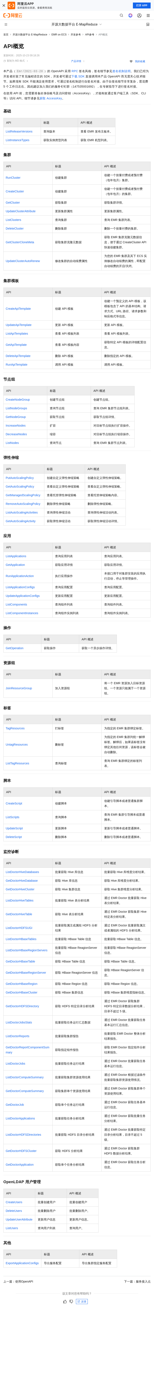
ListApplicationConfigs (20, 587)
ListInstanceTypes (17, 140)
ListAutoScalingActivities (22, 512)
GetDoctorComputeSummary (25, 1091)
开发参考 (76, 34)
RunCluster (13, 177)
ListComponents (16, 604)
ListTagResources (17, 763)
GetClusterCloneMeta (20, 242)
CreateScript (14, 803)
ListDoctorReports (17, 1036)
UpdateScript (14, 828)
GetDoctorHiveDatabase (22, 880)
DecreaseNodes (16, 434)
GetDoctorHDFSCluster (21, 1151)
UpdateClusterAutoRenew (23, 261)
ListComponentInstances (22, 613)
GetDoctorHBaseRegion (21, 983)
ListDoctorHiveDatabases (22, 872)
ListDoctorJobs (15, 1063)
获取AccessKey (51, 98)
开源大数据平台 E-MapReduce (30, 34)
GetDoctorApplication (20, 1164)
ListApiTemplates (17, 333)
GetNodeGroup (16, 417)
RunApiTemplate (16, 364)
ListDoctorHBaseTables (21, 939)
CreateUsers (14, 1202)
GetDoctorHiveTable (19, 914)
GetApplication (15, 564)
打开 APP (141, 5)
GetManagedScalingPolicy (23, 495)
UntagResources (17, 744)
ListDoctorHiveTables (20, 900)
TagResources (15, 728)
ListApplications (16, 556)
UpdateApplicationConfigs (23, 595)
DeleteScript (14, 837)
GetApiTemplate (16, 344)
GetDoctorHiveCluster (20, 889)
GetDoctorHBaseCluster (21, 992)
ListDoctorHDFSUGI (19, 928)
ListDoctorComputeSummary (25, 1077)
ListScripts (12, 817)
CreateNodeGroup (18, 399)
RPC (75, 71)
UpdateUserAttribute (19, 1219)
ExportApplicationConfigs (22, 1263)
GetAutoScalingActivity (21, 521)
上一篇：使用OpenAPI (18, 1281)
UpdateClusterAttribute (21, 211)
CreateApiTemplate (18, 308)
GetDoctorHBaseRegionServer (26, 972)
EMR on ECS (58, 34)
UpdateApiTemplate (18, 325)
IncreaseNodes (16, 425)
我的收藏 (140, 61)
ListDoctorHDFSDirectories (23, 1134)
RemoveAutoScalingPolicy (23, 504)
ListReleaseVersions (19, 131)
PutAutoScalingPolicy (20, 478)
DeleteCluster (15, 228)
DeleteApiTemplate (18, 356)
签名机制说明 (121, 71)
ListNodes (12, 443)
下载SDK (78, 76)
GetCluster (13, 202)
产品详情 (76, 61)
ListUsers (12, 1228)
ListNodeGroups (16, 408)
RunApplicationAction (20, 576)
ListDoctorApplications (20, 1118)
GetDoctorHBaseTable (20, 961)
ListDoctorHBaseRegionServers (26, 950)
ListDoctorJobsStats (19, 1022)
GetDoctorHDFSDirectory (22, 1006)
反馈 (81, 1301)
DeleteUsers (14, 1210)
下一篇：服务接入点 (137, 1281)
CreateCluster (15, 191)
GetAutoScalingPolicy (20, 486)
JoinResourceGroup (19, 688)
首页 (5, 34)
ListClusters (13, 220)
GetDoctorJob (15, 1104)
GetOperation (14, 648)
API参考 (89, 34)
